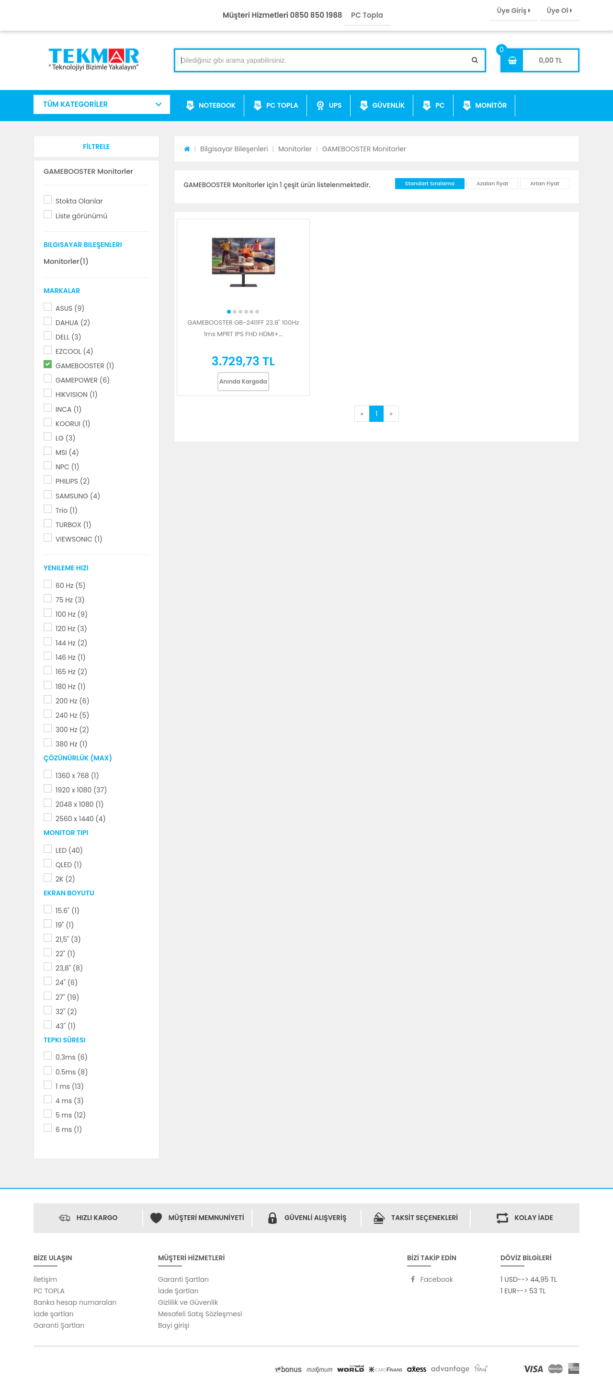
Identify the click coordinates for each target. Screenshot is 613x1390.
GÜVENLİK (382, 106)
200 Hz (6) (73, 701)
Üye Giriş (513, 10)
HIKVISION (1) (77, 394)
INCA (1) (68, 409)
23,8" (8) (69, 968)
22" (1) (65, 954)
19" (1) (65, 925)
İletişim (45, 1279)
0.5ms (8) (72, 1072)
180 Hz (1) (71, 686)
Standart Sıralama (430, 183)
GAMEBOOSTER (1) (85, 366)
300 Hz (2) (72, 730)
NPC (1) (67, 467)
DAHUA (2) (73, 323)
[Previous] (362, 414)
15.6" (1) (67, 910)
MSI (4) (67, 452)
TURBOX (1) (73, 525)
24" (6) (67, 982)
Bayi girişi (173, 1325)
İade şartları (53, 1314)
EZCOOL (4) (74, 351)
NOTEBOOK (210, 106)
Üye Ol (559, 10)
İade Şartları (178, 1291)
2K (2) (65, 879)
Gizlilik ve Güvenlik (188, 1302)
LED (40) (69, 850)
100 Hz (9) (72, 614)
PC (433, 106)
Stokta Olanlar (79, 201)
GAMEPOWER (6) (83, 380)
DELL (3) (68, 337)
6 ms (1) (69, 1129)
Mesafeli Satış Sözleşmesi (200, 1314)
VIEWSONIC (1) (79, 539)
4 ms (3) (70, 1101)
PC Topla (367, 15)
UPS (329, 106)
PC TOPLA (275, 106)
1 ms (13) (70, 1086)
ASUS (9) (70, 308)
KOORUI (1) (73, 424)
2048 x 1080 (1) (80, 804)
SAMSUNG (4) (78, 496)
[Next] (390, 414)
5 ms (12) (71, 1115)
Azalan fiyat (492, 183)
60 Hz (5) (71, 585)
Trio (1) (67, 510)
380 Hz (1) (72, 744)
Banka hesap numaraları (75, 1302)
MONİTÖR (484, 106)
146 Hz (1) (71, 657)
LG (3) (66, 438)
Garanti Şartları (59, 1325)
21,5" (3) (68, 939)
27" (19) (67, 997)
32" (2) (66, 1012)
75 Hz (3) (70, 600)
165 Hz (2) (71, 672)
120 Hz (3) (71, 628)
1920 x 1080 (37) (81, 790)
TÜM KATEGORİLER (75, 104)
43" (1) (66, 1026)
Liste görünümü (81, 216)
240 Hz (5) (73, 715)
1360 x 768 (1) (77, 775)
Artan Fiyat (544, 183)
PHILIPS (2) (73, 481)
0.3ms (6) (72, 1057)
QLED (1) (69, 865)
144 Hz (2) (71, 643)
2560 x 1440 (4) (81, 819)
